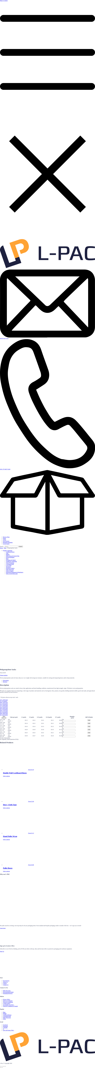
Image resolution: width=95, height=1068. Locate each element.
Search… (2, 546)
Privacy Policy (6, 910)
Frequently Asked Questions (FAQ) (9, 650)
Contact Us (5, 896)
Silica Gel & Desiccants (12, 573)
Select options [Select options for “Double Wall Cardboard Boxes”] (6, 687)
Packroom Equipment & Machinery (14, 572)
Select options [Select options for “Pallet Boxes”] (6, 782)
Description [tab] (6, 591)
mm (3, 629)
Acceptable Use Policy (8, 916)
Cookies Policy (6, 914)
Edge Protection (10, 569)
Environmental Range (8, 903)
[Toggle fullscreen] (2, 977)
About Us (5, 893)
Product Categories (7, 550)
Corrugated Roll (10, 564)
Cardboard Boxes (10, 552)
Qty (63, 630)
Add (89, 631)
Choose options (3, 586)
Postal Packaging (10, 557)
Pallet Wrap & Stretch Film (12, 556)
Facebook (5, 936)
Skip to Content (4, 0)
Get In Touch (6, 543)
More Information (5, 649)
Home (4, 538)
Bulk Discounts (6, 902)
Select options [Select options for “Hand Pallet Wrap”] (6, 750)
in (5, 629)
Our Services (6, 541)
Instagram (5, 937)
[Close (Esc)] (5, 977)
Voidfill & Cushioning (11, 561)
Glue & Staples (9, 571)
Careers (5, 894)
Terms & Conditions (8, 913)
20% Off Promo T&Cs (8, 941)
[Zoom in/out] (0, 977)
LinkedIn (5, 939)
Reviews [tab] (5, 593)
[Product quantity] (68, 632)
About (4, 539)
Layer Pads (8, 565)
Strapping (8, 567)
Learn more (3, 839)
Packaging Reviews (8, 904)
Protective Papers (10, 568)
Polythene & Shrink (11, 560)
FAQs (4, 930)
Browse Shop (6, 537)
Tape (7, 553)
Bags (5, 548)
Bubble (8, 554)
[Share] (3, 977)
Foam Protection (10, 562)
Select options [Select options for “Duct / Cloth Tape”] (6, 719)
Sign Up (2, 862)
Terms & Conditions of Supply (10, 917)
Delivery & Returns (8, 912)
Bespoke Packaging (8, 542)
